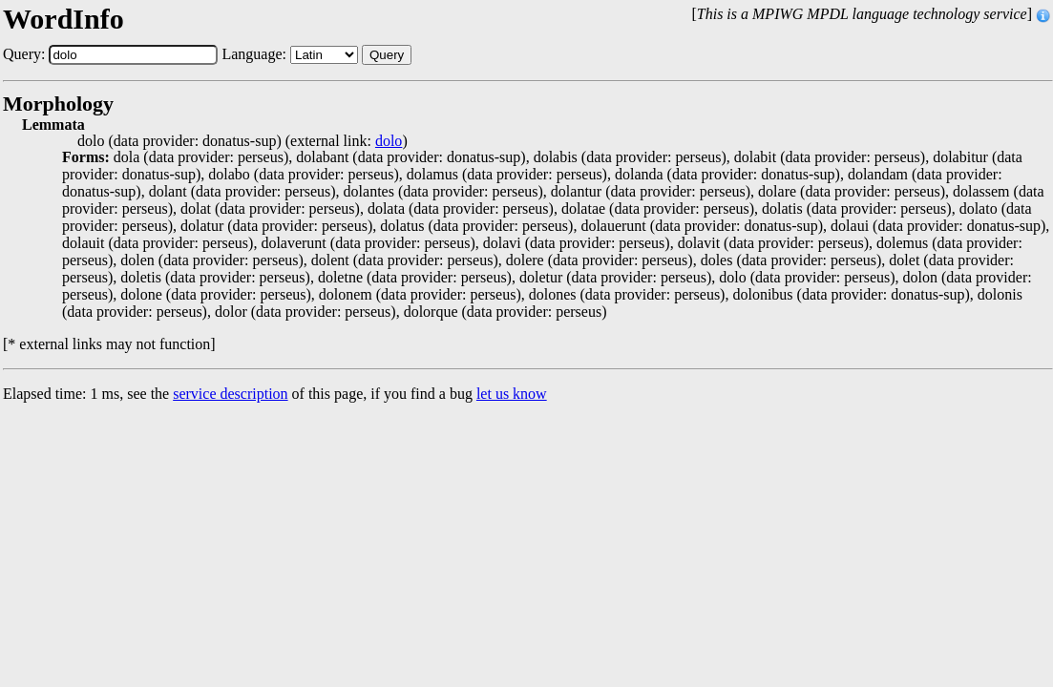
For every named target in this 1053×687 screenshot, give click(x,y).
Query (386, 55)
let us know (511, 393)
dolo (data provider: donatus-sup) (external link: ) (242, 141)
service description (230, 393)
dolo (388, 141)
